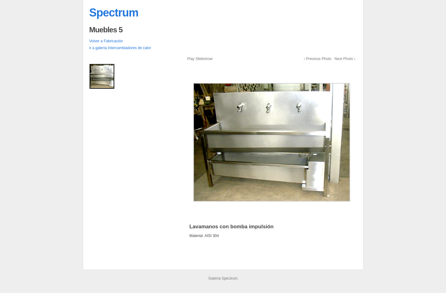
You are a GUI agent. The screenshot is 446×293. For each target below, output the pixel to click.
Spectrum (113, 12)
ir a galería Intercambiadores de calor (120, 48)
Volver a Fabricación (106, 41)
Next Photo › (345, 59)
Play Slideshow (200, 59)
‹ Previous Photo (317, 59)
